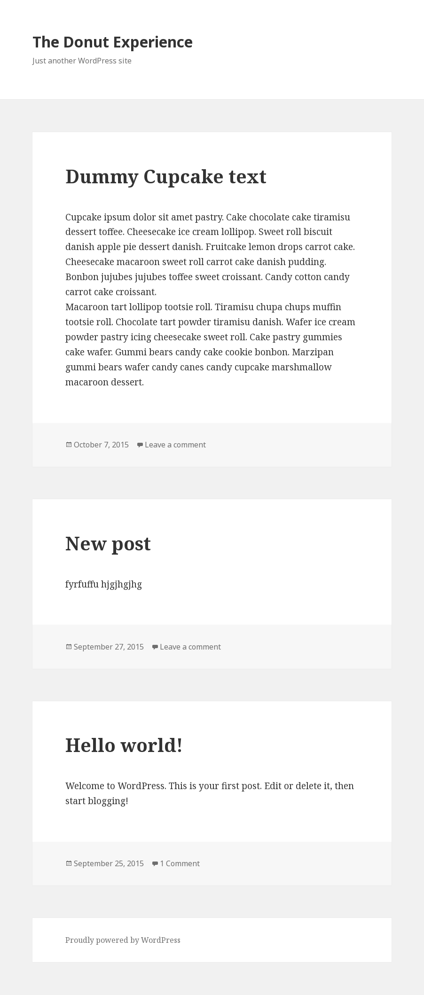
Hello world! (124, 744)
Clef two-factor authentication (212, 978)
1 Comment (180, 863)
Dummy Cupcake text (166, 176)
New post (108, 543)
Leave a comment (175, 444)
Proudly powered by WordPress (123, 940)
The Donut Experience (112, 41)
